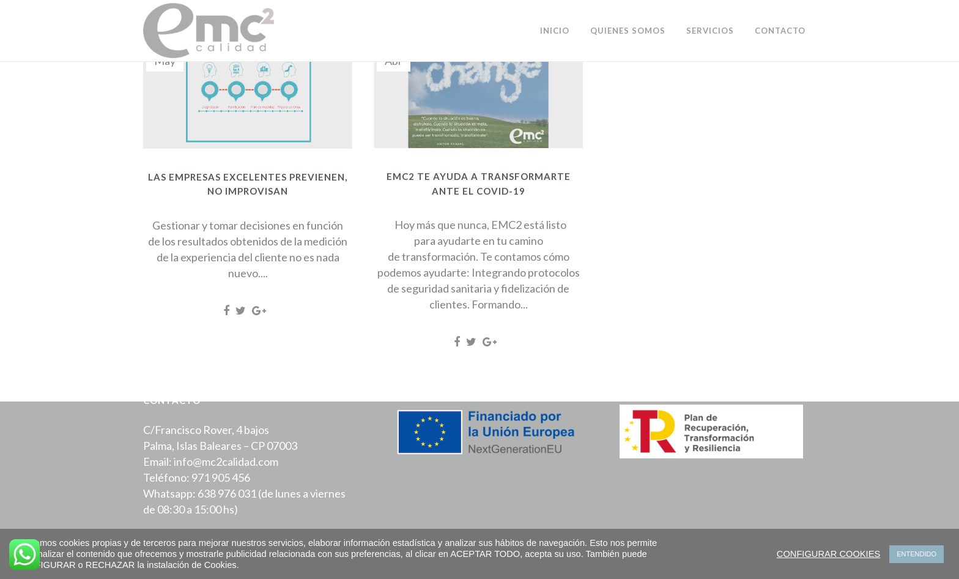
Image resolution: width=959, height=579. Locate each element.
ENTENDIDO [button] (916, 554)
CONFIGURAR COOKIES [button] (828, 554)
